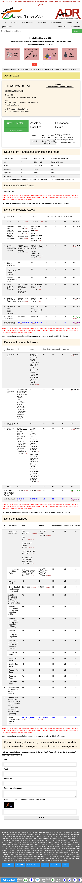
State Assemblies (28, 22)
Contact (45, 865)
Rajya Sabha (42, 22)
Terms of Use (55, 865)
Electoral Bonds (72, 22)
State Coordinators (32, 865)
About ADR (62, 27)
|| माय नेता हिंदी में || (8, 27)
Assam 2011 (15, 69)
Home (4, 22)
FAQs (65, 865)
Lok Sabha (14, 22)
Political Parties (57, 22)
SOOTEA (35, 69)
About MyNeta (75, 27)
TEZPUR (26, 69)
